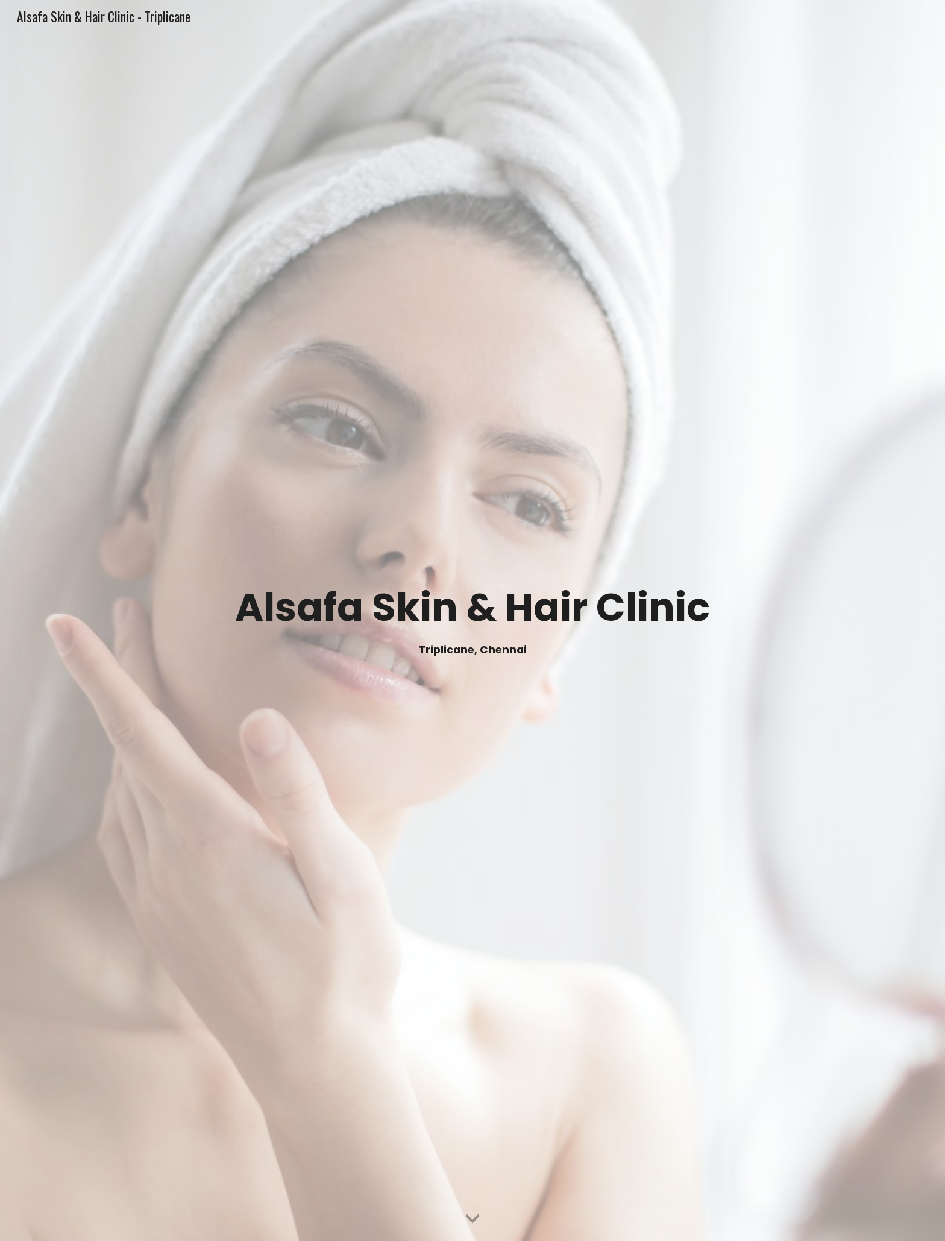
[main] (472, 620)
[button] (472, 1219)
